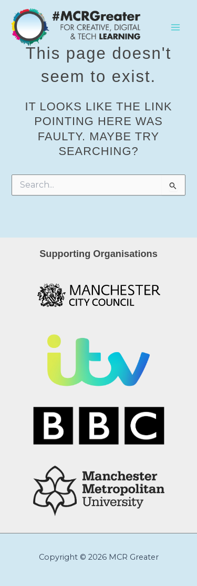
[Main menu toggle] (175, 27)
